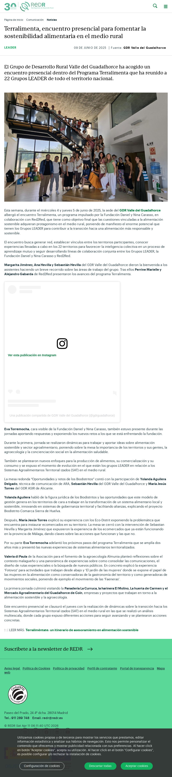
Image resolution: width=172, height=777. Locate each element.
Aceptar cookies (136, 766)
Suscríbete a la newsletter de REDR (43, 649)
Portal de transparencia (137, 668)
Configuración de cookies (42, 766)
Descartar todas (100, 766)
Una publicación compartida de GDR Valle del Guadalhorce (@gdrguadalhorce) (62, 415)
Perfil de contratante (102, 668)
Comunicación (35, 20)
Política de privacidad (68, 668)
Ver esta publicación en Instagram (32, 355)
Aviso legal (12, 668)
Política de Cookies (36, 668)
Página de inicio (13, 20)
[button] (155, 6)
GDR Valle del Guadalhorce (144, 47)
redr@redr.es (52, 718)
